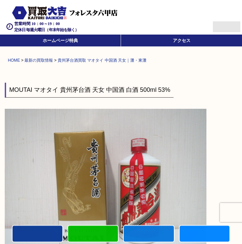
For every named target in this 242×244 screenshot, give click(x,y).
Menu (219, 23)
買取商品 (149, 234)
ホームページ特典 (60, 40)
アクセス (181, 40)
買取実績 (204, 234)
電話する (37, 234)
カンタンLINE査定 (93, 234)
